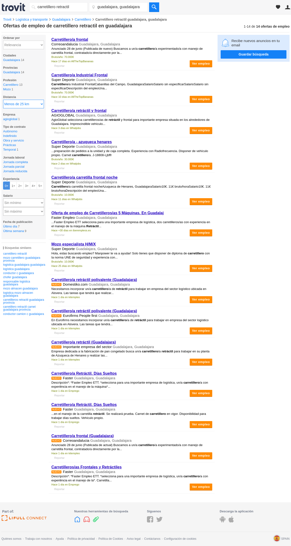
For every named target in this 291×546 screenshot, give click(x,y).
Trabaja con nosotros (38, 538)
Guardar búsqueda (253, 54)
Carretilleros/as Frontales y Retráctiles (86, 467)
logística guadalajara (16, 269)
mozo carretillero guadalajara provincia (21, 259)
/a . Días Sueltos (84, 373)
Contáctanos (152, 538)
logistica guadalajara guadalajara (24, 264)
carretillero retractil (15, 253)
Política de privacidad (81, 538)
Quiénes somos (11, 538)
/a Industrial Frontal (79, 75)
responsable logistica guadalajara (16, 283)
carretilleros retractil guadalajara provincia (23, 301)
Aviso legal (134, 538)
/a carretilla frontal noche (84, 177)
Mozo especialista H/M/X (73, 244)
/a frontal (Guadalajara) (82, 436)
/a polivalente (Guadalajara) (94, 280)
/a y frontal (78, 111)
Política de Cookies (110, 538)
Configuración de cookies (180, 538)
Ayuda (60, 538)
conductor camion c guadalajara (23, 314)
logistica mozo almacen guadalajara (18, 294)
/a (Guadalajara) (83, 342)
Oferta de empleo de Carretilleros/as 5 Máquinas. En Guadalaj (107, 213)
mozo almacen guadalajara (20, 288)
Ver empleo (201, 63)
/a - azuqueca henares (81, 142)
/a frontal (69, 39)
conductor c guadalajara (18, 273)
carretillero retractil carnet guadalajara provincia (19, 308)
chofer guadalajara (15, 277)
